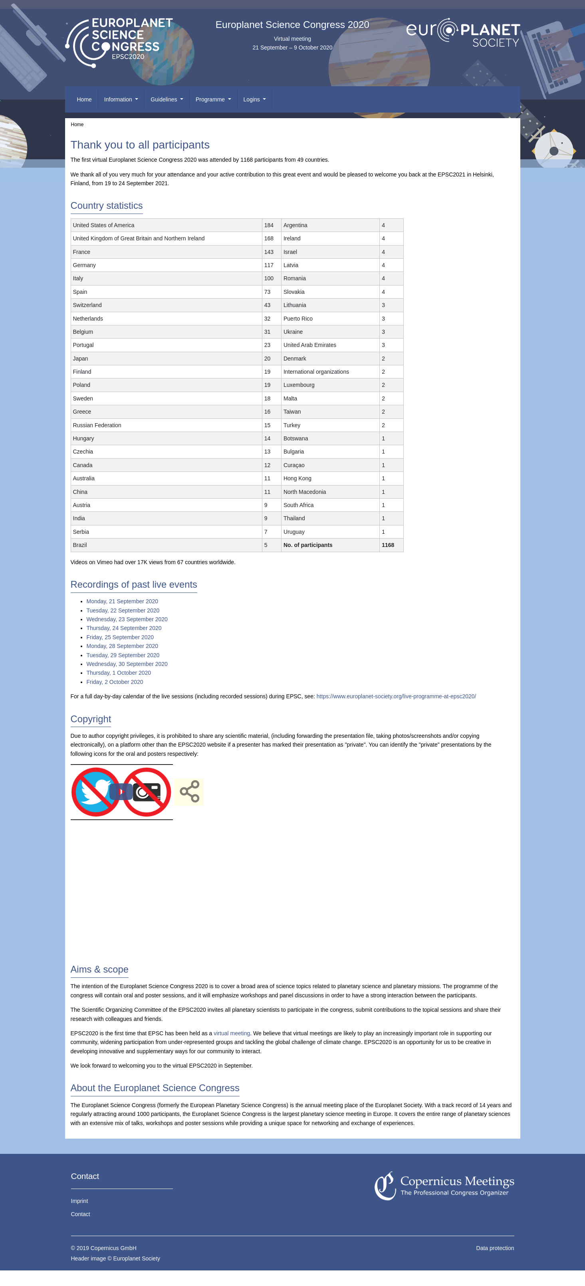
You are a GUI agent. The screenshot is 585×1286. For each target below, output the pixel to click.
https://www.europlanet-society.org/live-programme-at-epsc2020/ (396, 696)
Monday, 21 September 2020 (123, 601)
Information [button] (119, 99)
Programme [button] (211, 99)
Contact (80, 1214)
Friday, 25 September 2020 (120, 637)
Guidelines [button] (164, 99)
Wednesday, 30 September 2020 (127, 664)
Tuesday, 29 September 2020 (123, 655)
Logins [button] (253, 99)
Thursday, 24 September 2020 (124, 628)
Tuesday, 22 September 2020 (123, 610)
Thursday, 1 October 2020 (119, 673)
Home (84, 99)
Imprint (79, 1201)
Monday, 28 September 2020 (123, 646)
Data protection (495, 1248)
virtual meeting (232, 1033)
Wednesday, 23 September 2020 (127, 619)
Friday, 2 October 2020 (115, 682)
